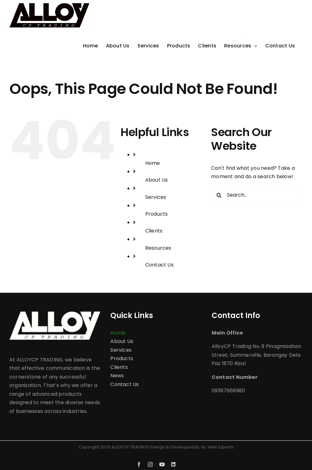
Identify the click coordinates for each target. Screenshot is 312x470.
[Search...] (257, 195)
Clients (154, 230)
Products (156, 214)
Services (155, 197)
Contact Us (159, 264)
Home (152, 163)
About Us (156, 180)
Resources (158, 248)
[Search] (219, 195)
